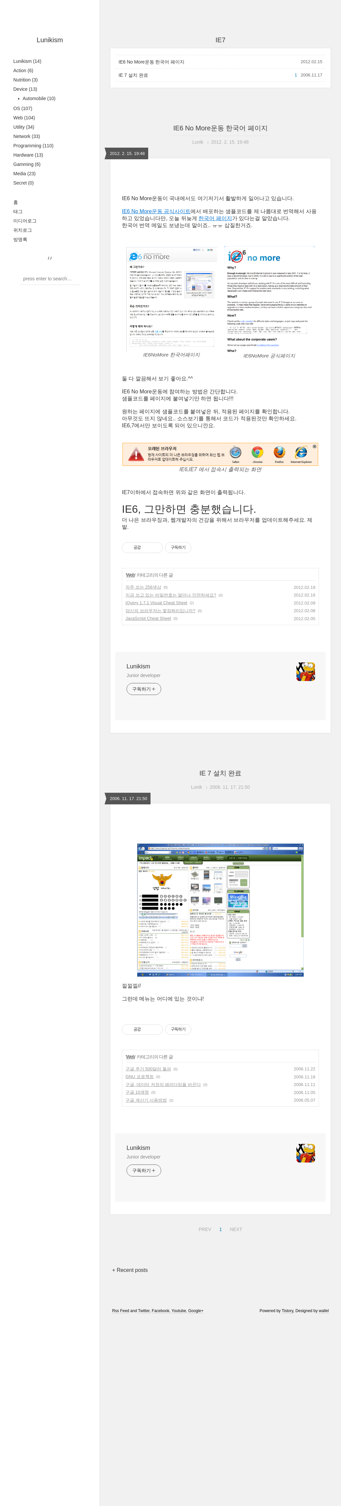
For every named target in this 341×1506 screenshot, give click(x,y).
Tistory (287, 1404)
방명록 (20, 239)
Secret (23, 183)
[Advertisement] (220, 880)
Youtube (178, 1404)
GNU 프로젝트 (140, 1169)
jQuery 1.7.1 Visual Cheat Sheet (156, 602)
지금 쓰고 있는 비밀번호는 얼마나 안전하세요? (171, 595)
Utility (23, 127)
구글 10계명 (137, 1185)
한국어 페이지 (215, 218)
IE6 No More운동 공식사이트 (156, 211)
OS (22, 108)
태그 (18, 211)
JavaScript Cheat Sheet (148, 618)
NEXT (235, 1321)
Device (25, 89)
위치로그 (22, 230)
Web (24, 117)
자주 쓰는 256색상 (143, 587)
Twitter (144, 1404)
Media (24, 173)
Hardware (28, 155)
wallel (324, 1404)
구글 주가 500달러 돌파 (148, 1162)
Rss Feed (120, 1404)
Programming (33, 145)
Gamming (27, 164)
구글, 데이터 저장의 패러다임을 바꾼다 (163, 1177)
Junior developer (144, 675)
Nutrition (25, 79)
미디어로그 (25, 220)
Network (26, 136)
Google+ (195, 1404)
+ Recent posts (130, 1363)
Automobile (38, 98)
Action (23, 70)
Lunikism (50, 40)
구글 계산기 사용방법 (146, 1193)
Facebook (161, 1404)
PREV (204, 1321)
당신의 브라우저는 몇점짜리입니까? (160, 610)
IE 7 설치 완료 (133, 75)
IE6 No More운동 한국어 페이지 (151, 62)
